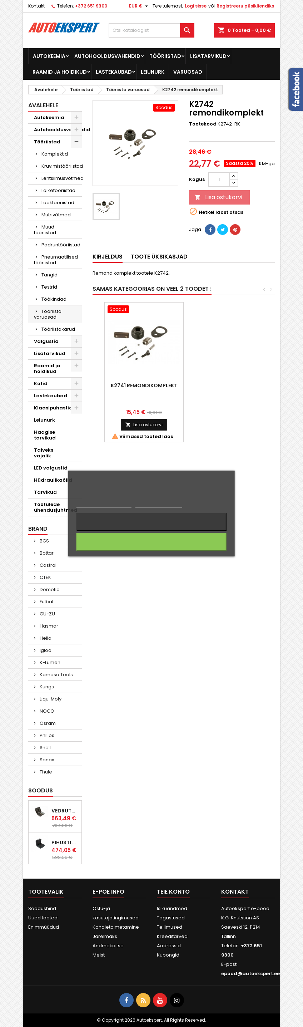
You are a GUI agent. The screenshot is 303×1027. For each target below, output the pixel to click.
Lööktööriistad (57, 202)
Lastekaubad (114, 71)
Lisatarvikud (208, 56)
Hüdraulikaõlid (53, 480)
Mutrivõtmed (56, 214)
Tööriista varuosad (47, 314)
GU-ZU (47, 613)
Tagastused (171, 917)
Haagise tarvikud (45, 435)
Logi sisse (196, 6)
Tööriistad (165, 56)
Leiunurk (152, 71)
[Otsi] (151, 30)
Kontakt (36, 6)
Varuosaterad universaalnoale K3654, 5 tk (144, 391)
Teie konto (173, 892)
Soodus (40, 790)
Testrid (49, 287)
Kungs (46, 686)
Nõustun (151, 541)
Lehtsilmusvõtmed (61, 178)
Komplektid (54, 154)
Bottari (47, 553)
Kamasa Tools (56, 674)
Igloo (45, 650)
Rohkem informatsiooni (103, 504)
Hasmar (48, 626)
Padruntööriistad (60, 244)
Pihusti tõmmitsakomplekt (65, 842)
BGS (44, 540)
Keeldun (151, 522)
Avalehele (43, 105)
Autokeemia (49, 56)
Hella (45, 638)
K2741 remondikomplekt (223, 385)
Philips (46, 735)
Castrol (47, 565)
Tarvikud (45, 492)
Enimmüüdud (43, 927)
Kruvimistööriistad (61, 166)
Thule (45, 771)
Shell (45, 747)
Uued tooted (43, 917)
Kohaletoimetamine (116, 927)
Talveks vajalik (43, 453)
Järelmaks (105, 936)
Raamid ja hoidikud (60, 71)
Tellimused (169, 927)
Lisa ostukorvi (218, 197)
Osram (47, 723)
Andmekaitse (108, 945)
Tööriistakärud (58, 329)
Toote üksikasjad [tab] (159, 256)
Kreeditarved (172, 936)
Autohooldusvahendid (107, 56)
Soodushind (42, 908)
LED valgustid (51, 468)
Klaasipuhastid (53, 407)
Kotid (41, 383)
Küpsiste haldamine (158, 504)
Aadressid (169, 945)
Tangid (49, 274)
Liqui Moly (50, 699)
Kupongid (168, 955)
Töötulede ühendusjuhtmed (55, 507)
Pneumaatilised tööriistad (56, 260)
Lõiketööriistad (58, 190)
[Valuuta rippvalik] (139, 6)
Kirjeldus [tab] (108, 256)
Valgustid (46, 341)
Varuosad (187, 71)
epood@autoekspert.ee (250, 973)
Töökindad (53, 299)
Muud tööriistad (45, 229)
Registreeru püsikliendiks (245, 6)
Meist (99, 955)
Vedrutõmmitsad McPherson (65, 811)
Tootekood (203, 124)
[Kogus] (219, 179)
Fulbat (46, 601)
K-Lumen (49, 662)
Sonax (46, 759)
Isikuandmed (172, 908)
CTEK (45, 577)
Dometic (49, 589)
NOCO (46, 711)
